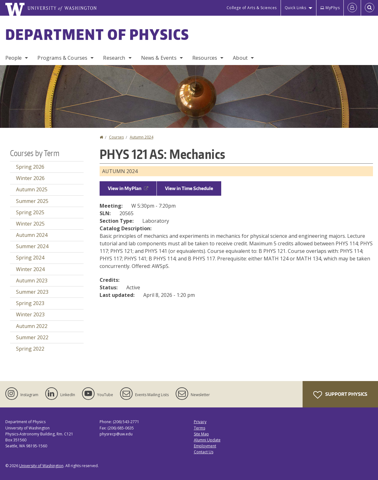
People (13, 57)
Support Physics (340, 394)
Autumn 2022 (31, 326)
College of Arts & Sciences (252, 7)
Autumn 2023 (31, 280)
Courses (116, 137)
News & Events (159, 57)
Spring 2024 (30, 257)
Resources (204, 57)
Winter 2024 (30, 269)
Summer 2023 (32, 291)
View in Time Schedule (189, 188)
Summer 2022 (32, 337)
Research (114, 57)
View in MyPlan (128, 188)
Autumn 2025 (31, 189)
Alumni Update (207, 440)
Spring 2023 (30, 303)
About (240, 57)
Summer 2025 (32, 201)
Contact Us (203, 452)
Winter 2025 (30, 223)
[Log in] (352, 8)
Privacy (200, 421)
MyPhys (330, 7)
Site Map (201, 434)
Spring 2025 (30, 212)
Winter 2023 (30, 314)
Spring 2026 (30, 166)
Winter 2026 (30, 178)
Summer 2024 (32, 246)
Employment (205, 446)
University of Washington (41, 465)
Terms (199, 428)
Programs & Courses (62, 57)
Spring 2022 (30, 348)
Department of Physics (97, 34)
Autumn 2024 (141, 137)
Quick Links (295, 7)
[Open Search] (369, 8)
